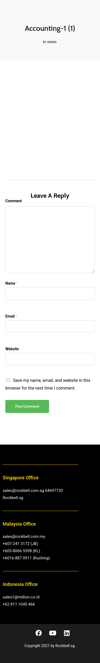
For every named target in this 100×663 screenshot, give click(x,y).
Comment (13, 201)
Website (12, 349)
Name (10, 283)
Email (10, 316)
